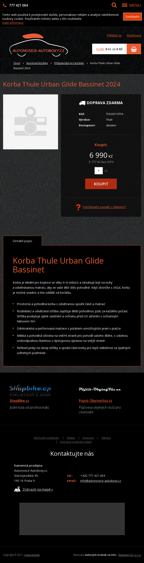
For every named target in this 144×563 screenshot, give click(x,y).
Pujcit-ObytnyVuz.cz (95, 400)
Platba (71, 438)
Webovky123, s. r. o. (129, 555)
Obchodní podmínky (46, 438)
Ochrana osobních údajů (76, 442)
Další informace (13, 23)
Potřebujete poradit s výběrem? (101, 207)
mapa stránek (32, 555)
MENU (135, 5)
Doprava (88, 438)
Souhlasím (132, 17)
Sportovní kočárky (37, 63)
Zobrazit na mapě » (33, 489)
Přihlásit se (114, 35)
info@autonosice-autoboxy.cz (100, 481)
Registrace (134, 35)
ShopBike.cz (19, 400)
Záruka (106, 438)
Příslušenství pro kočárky (69, 63)
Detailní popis (22, 241)
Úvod (16, 63)
